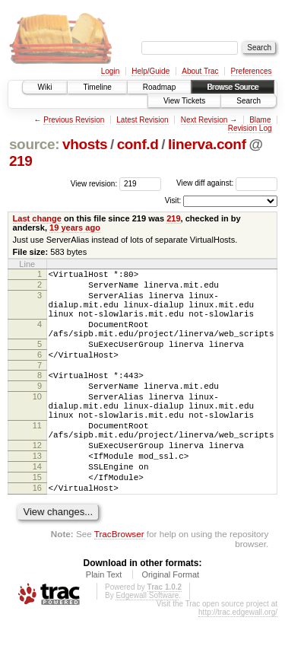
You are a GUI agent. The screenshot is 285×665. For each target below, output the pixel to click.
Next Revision (204, 120)
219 (21, 161)
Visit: (173, 200)
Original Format (170, 622)
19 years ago (74, 227)
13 (37, 494)
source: (34, 144)
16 (37, 533)
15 (37, 520)
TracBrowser (119, 582)
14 (37, 507)
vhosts (84, 144)
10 (37, 421)
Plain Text (104, 622)
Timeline (97, 87)
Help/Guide (150, 71)
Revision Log (250, 128)
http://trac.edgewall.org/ (237, 660)
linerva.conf (207, 144)
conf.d (138, 144)
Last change (37, 218)
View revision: (94, 183)
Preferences (251, 71)
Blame (260, 120)
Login (110, 71)
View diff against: (226, 183)
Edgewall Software (147, 643)
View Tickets (184, 101)
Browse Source (232, 87)
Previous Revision (73, 120)
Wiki (45, 87)
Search (248, 101)
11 (37, 457)
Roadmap (159, 87)
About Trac (200, 71)
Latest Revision (142, 120)
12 (37, 481)
